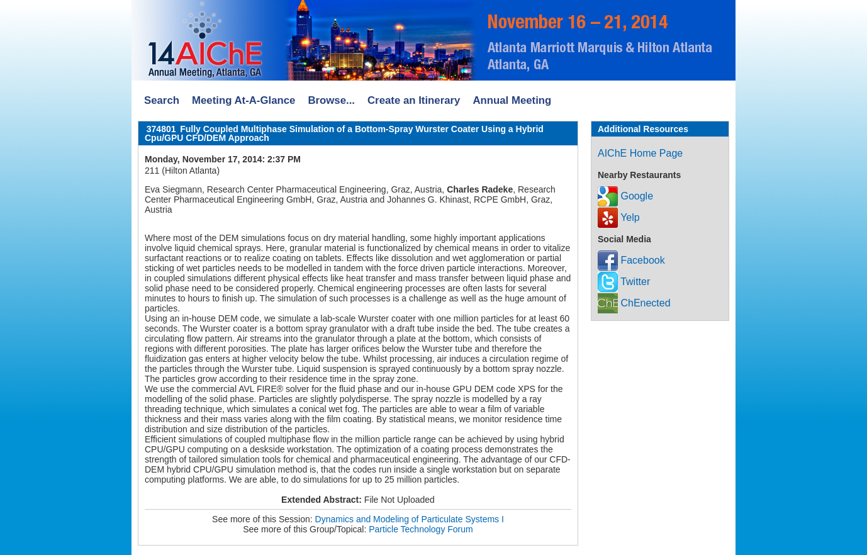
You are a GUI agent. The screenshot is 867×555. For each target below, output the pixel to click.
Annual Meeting (512, 100)
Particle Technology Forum (421, 529)
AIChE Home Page (640, 153)
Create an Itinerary (413, 100)
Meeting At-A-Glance (243, 100)
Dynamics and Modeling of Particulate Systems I (409, 519)
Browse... (331, 100)
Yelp (619, 217)
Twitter (624, 281)
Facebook (631, 260)
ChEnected (634, 303)
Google (625, 196)
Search (161, 100)
